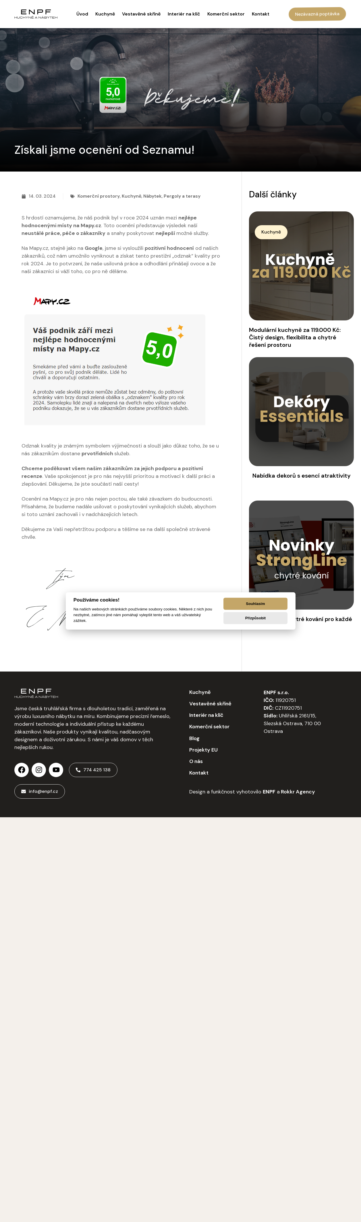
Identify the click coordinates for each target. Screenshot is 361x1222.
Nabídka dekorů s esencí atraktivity (301, 475)
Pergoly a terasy (182, 196)
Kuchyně (131, 196)
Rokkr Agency (297, 791)
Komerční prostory (99, 196)
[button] (271, 232)
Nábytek (152, 196)
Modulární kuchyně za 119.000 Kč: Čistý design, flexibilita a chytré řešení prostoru (295, 337)
